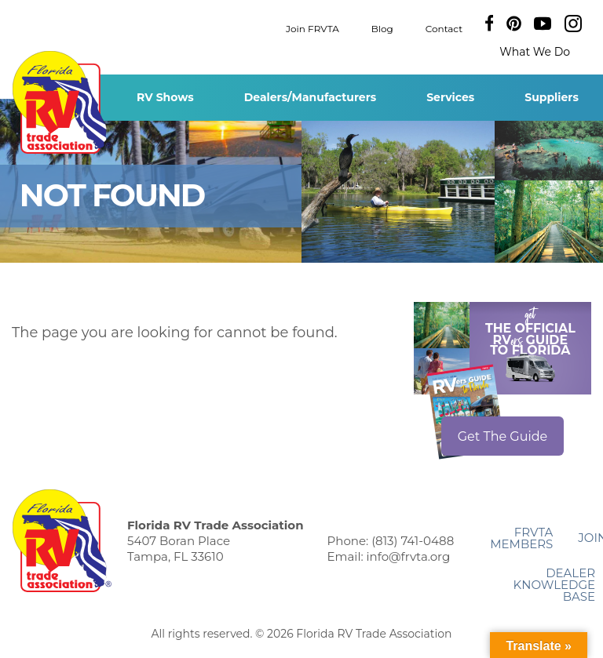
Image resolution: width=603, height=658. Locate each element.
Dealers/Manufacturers (310, 97)
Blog (382, 28)
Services (450, 97)
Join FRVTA (312, 28)
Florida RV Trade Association (61, 102)
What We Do (534, 52)
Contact (444, 28)
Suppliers (551, 97)
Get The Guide (503, 436)
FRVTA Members (521, 538)
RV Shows (165, 97)
